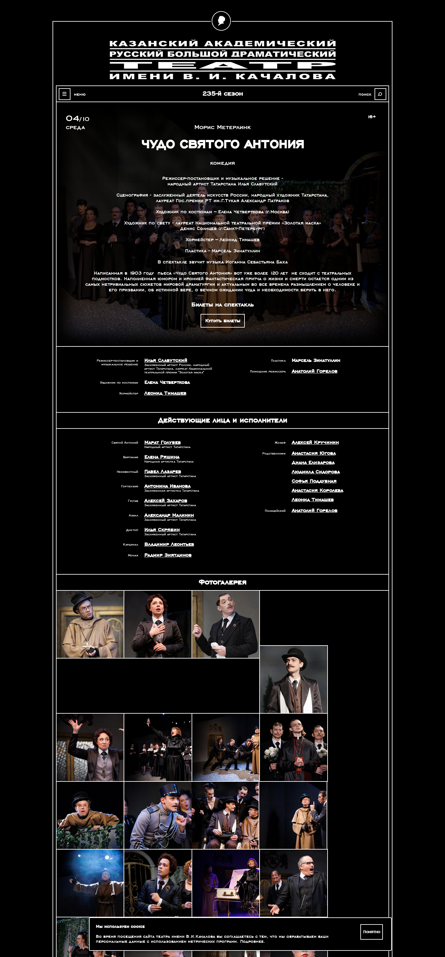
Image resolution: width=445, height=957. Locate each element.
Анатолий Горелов (313, 371)
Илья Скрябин (160, 530)
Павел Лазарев (161, 471)
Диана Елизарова (312, 462)
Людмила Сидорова (314, 472)
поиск (366, 94)
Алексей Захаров (164, 500)
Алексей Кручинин (314, 442)
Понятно (372, 932)
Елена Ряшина (161, 457)
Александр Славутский (325, 874)
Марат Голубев (161, 442)
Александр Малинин (167, 515)
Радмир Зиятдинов (166, 555)
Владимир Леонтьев (167, 544)
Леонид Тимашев (164, 393)
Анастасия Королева (316, 490)
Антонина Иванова (166, 486)
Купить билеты (222, 321)
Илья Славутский (164, 360)
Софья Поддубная (313, 481)
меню (78, 94)
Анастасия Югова (312, 453)
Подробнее (252, 941)
